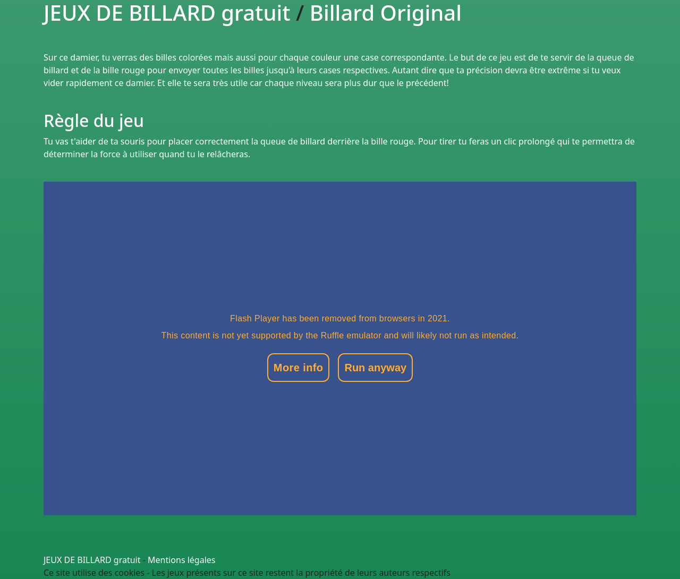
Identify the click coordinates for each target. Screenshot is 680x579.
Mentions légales (182, 560)
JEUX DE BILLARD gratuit (92, 560)
